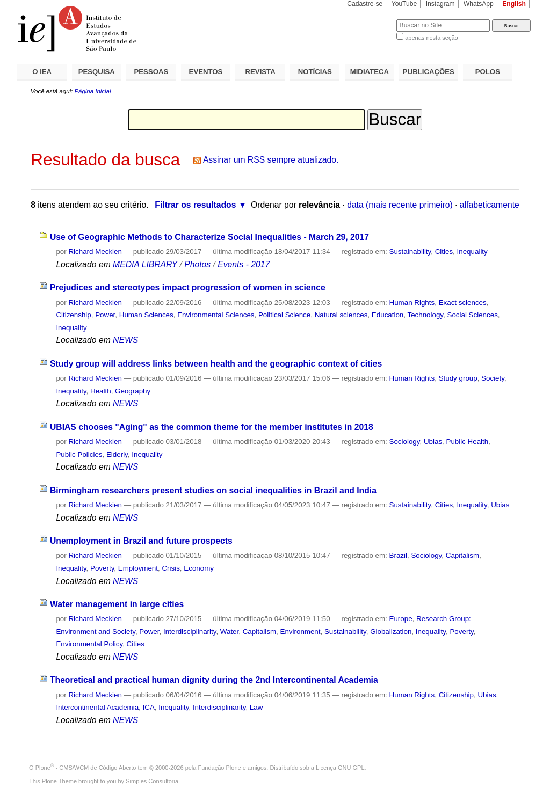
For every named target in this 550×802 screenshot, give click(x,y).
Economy (199, 568)
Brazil (398, 555)
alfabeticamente (489, 204)
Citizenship (73, 315)
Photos (197, 264)
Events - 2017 (244, 264)
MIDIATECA (369, 72)
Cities (444, 251)
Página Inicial (92, 91)
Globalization (390, 632)
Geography (132, 391)
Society (492, 378)
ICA (149, 707)
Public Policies (79, 454)
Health (100, 391)
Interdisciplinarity (189, 632)
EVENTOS (206, 72)
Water (229, 632)
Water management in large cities (117, 604)
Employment (138, 568)
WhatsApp (479, 4)
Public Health (467, 442)
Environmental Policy (89, 644)
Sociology (404, 442)
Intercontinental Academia (97, 707)
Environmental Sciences (215, 315)
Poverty (102, 568)
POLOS (487, 72)
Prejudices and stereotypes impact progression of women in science (187, 287)
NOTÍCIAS (315, 72)
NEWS (125, 340)
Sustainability (410, 251)
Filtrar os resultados (195, 204)
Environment (300, 632)
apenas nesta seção (431, 37)
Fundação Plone (219, 767)
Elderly (117, 454)
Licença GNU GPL (340, 767)
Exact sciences (463, 302)
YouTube (404, 4)
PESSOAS (151, 72)
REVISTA (260, 72)
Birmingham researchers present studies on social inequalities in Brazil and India (213, 490)
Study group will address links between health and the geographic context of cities (216, 363)
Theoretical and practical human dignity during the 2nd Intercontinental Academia (214, 679)
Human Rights (412, 302)
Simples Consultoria (152, 781)
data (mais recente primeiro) (400, 204)
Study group (458, 378)
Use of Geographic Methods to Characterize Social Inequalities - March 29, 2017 (209, 237)
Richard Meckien (95, 251)
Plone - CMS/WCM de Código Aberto (85, 767)
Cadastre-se (364, 4)
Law (256, 707)
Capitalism (462, 555)
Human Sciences (146, 315)
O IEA (42, 72)
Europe (400, 619)
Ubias (433, 442)
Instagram (440, 4)
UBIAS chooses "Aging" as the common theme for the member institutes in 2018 (211, 427)
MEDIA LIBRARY (145, 264)
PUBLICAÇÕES (428, 72)
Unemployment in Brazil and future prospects (141, 540)
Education (387, 315)
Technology (425, 315)
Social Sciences (472, 315)
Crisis (170, 568)
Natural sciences (341, 315)
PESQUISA (96, 72)
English (514, 4)
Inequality (472, 251)
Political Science (284, 315)
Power (105, 315)
